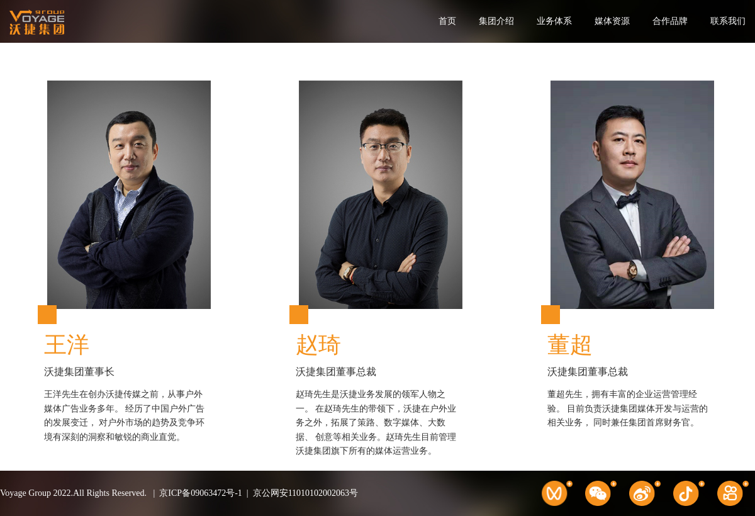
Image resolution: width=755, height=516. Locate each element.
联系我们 (728, 21)
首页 (447, 21)
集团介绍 (496, 21)
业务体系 (554, 21)
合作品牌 (670, 21)
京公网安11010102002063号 (305, 493)
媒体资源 (612, 21)
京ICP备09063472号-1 (200, 493)
